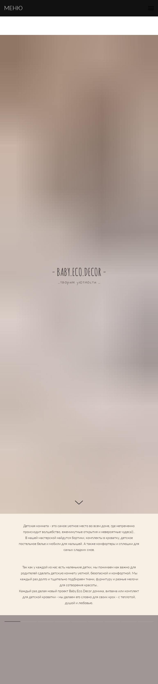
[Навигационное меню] (151, 8)
